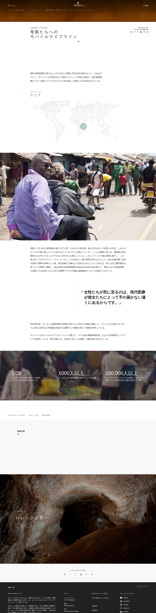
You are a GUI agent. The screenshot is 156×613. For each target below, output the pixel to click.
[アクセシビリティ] (141, 587)
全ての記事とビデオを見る (100, 602)
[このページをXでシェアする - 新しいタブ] (76, 574)
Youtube (124, 602)
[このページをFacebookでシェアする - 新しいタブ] (70, 574)
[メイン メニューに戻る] (9, 10)
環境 (74, 609)
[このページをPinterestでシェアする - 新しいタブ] (87, 574)
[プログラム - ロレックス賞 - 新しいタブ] (23, 526)
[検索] (145, 5)
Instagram (124, 605)
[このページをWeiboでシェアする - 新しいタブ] (92, 574)
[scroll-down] (78, 40)
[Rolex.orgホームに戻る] (78, 3)
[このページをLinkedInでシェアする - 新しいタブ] (81, 574)
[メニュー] (12, 5)
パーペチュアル (74, 603)
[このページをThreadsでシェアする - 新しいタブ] (64, 574)
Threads (124, 609)
